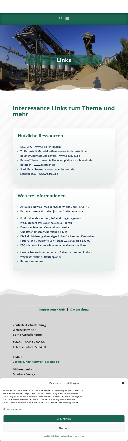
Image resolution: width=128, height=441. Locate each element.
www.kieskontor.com (48, 146)
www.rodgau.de (48, 173)
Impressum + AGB (52, 328)
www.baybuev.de (69, 155)
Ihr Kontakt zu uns (31, 261)
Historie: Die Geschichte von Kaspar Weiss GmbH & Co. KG (55, 240)
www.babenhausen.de (60, 169)
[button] (123, 381)
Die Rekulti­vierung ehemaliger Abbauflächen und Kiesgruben (57, 236)
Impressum (79, 435)
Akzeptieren (64, 418)
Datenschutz (66, 435)
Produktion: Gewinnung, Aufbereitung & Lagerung (50, 218)
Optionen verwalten (12, 409)
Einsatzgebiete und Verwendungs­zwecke (44, 227)
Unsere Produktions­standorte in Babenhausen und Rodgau (56, 252)
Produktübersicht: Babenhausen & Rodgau (46, 222)
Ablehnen (64, 428)
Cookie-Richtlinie (51, 435)
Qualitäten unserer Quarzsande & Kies (43, 231)
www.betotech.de (44, 164)
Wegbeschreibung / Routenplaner (40, 256)
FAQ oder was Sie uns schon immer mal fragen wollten (53, 245)
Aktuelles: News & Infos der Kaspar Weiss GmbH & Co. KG (54, 206)
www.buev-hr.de (82, 160)
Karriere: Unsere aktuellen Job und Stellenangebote (51, 211)
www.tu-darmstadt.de (73, 151)
